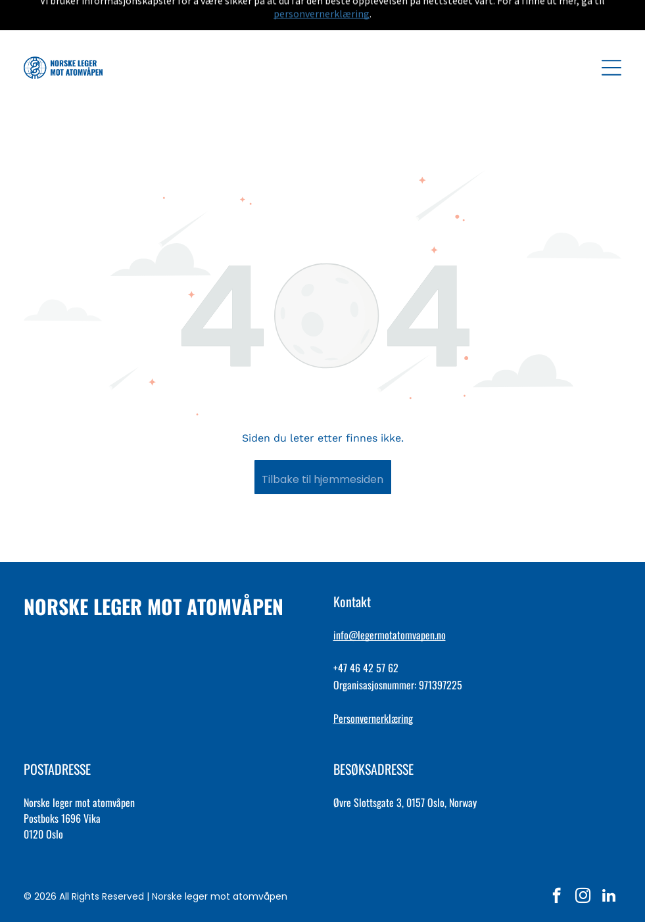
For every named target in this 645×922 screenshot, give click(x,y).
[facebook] (556, 864)
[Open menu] (611, 35)
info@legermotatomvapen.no (389, 602)
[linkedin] (609, 864)
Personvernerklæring (373, 685)
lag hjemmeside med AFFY (323, 905)
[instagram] (582, 864)
